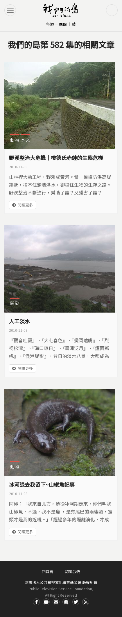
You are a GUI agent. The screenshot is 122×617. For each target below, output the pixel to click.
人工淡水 (19, 321)
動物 (14, 140)
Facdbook (36, 601)
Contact (56, 601)
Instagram (65, 601)
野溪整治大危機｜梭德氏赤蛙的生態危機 (56, 157)
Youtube (46, 601)
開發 (14, 303)
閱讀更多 (25, 205)
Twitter (75, 601)
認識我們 (72, 571)
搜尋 (112, 10)
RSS (85, 601)
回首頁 (47, 571)
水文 (25, 140)
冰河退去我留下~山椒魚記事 (42, 484)
